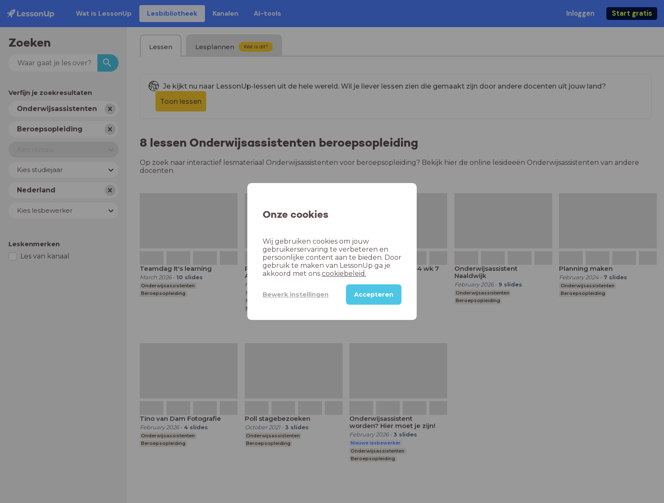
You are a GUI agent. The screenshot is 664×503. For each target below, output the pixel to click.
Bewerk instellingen (296, 294)
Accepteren (373, 294)
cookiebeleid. (344, 274)
